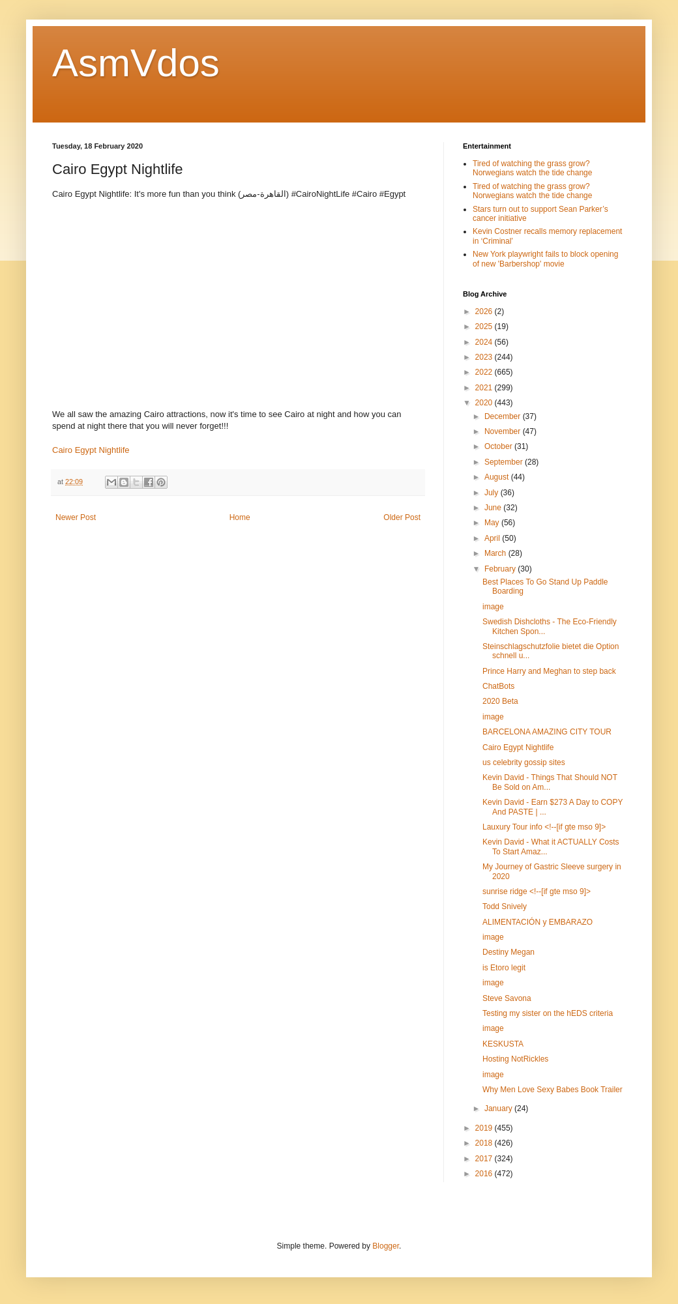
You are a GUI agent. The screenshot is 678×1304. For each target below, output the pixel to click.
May (492, 522)
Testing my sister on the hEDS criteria (547, 1013)
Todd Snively (504, 906)
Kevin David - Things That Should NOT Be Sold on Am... (549, 782)
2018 (485, 1143)
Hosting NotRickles (515, 1059)
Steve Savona (506, 998)
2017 (485, 1158)
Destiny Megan (508, 952)
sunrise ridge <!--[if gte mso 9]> (536, 891)
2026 (485, 311)
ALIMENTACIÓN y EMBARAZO (537, 922)
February (501, 568)
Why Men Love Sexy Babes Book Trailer (552, 1089)
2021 (485, 387)
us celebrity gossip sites (523, 762)
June (493, 507)
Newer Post (75, 517)
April (493, 538)
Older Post (401, 517)
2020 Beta (500, 701)
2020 (485, 402)
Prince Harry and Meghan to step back (549, 671)
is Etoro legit (503, 967)
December (503, 416)
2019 (485, 1128)
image (493, 606)
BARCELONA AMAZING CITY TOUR (547, 731)
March (496, 553)
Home (239, 517)
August (497, 477)
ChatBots (498, 686)
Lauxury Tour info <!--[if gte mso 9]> (544, 827)
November (503, 431)
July (492, 492)
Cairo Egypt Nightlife (91, 450)
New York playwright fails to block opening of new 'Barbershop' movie (545, 259)
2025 (485, 326)
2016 (485, 1173)
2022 (485, 372)
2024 (485, 342)
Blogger (385, 1246)
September (504, 462)
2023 (485, 357)
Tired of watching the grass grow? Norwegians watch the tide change (532, 168)
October (499, 446)
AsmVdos (136, 63)
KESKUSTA (502, 1044)
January (499, 1108)
